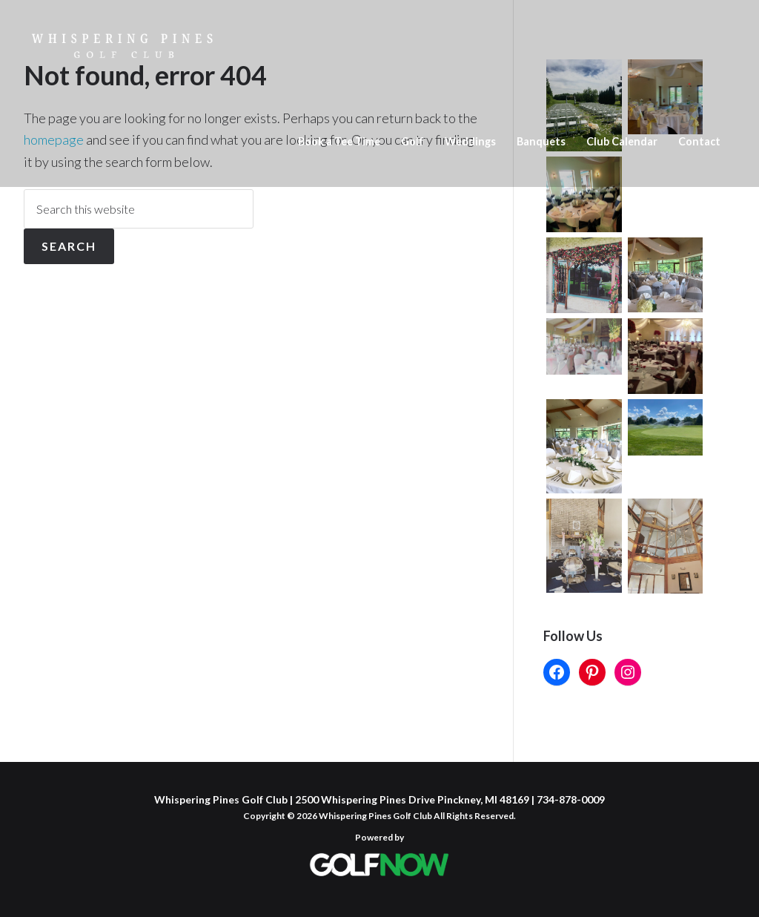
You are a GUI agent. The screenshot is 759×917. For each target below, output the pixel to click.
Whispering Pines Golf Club (122, 68)
